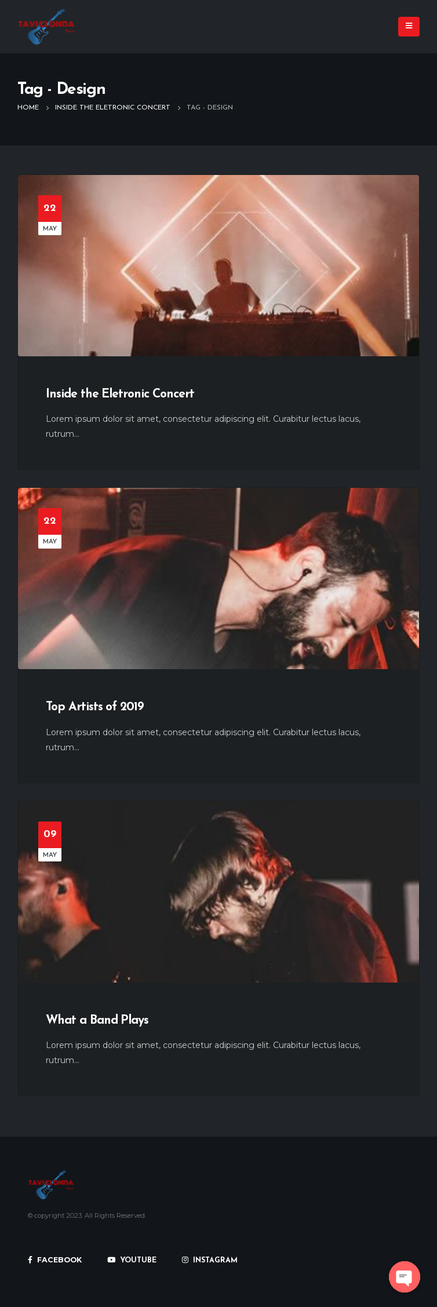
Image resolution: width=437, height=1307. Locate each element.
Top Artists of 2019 (94, 707)
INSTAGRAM (210, 1260)
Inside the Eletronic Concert (120, 394)
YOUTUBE (131, 1260)
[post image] (218, 265)
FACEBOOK (55, 1259)
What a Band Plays (97, 1020)
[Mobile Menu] (409, 26)
